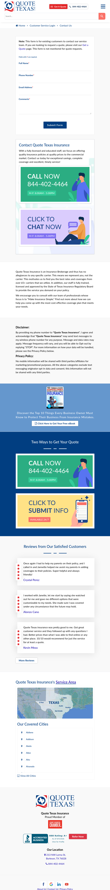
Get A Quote (58, 6)
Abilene (29, 732)
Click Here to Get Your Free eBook (55, 423)
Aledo (29, 746)
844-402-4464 (78, 6)
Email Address (26, 87)
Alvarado (30, 766)
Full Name (24, 63)
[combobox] (52, 16)
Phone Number (26, 75)
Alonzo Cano (31, 612)
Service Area (66, 682)
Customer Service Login (42, 25)
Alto (28, 759)
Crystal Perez (31, 580)
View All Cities (28, 775)
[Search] (102, 16)
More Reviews (26, 660)
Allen (28, 752)
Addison (30, 739)
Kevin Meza (30, 647)
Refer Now (78, 836)
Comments (24, 99)
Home (20, 25)
